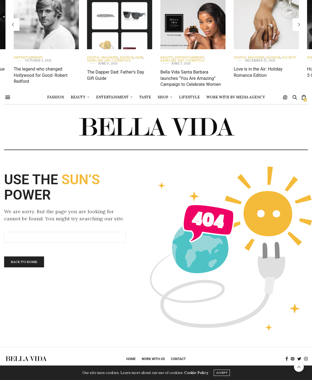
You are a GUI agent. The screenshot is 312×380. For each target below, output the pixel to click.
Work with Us (153, 359)
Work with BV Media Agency (235, 97)
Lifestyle (189, 97)
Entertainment (28, 57)
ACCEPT (221, 373)
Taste (145, 97)
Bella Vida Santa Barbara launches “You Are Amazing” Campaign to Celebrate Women (190, 78)
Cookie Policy (196, 372)
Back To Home (24, 262)
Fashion (127, 57)
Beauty (166, 57)
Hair (139, 57)
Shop (163, 97)
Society (289, 57)
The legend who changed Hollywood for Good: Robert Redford (41, 75)
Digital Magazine (102, 57)
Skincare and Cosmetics (109, 60)
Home (130, 359)
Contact (178, 359)
